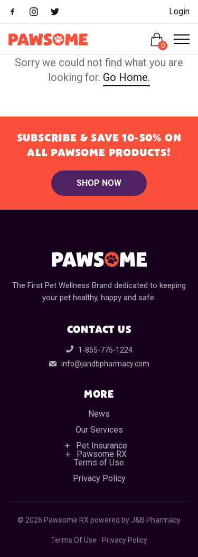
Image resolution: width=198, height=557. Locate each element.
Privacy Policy (99, 478)
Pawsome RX (102, 454)
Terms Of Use (74, 540)
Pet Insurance (101, 446)
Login (179, 11)
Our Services (99, 430)
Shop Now (99, 183)
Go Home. (126, 77)
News (99, 414)
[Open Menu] (177, 39)
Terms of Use (99, 462)
